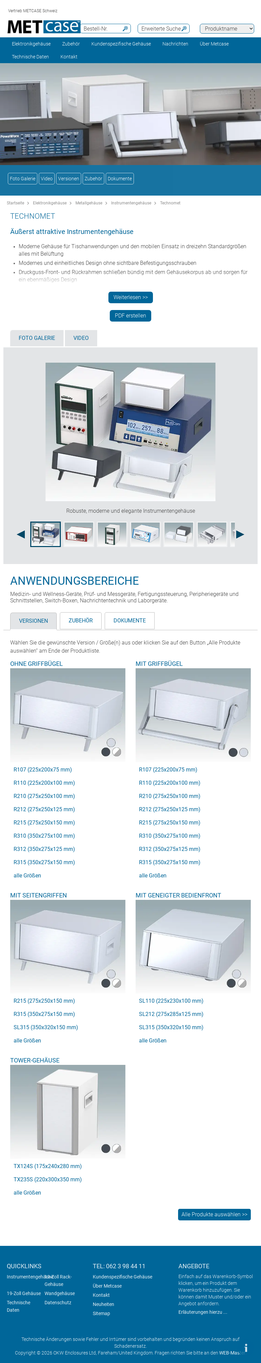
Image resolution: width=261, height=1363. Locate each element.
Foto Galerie (22, 178)
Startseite (15, 203)
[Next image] (240, 534)
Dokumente (120, 178)
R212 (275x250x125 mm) (44, 809)
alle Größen (27, 875)
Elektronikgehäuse (31, 44)
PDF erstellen (130, 315)
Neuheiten (103, 1304)
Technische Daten (30, 56)
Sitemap (101, 1313)
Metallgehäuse (88, 203)
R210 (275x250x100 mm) (44, 796)
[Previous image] (20, 534)
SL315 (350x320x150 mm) (46, 1027)
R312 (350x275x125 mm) (44, 849)
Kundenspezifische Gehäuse (121, 44)
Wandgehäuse (60, 1293)
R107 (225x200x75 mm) (43, 769)
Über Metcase (107, 1286)
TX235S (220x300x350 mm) (48, 1179)
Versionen (68, 178)
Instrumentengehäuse (131, 203)
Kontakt (101, 1295)
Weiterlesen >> (131, 297)
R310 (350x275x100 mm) (44, 836)
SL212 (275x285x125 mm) (171, 1014)
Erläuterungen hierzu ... (202, 1312)
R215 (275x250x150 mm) (44, 822)
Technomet (170, 203)
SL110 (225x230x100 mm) (171, 1001)
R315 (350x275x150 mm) (44, 862)
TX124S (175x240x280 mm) (48, 1166)
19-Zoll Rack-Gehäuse (58, 1280)
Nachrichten (175, 44)
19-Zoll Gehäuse (24, 1293)
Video (47, 178)
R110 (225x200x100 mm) (44, 783)
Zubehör (71, 44)
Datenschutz (58, 1302)
